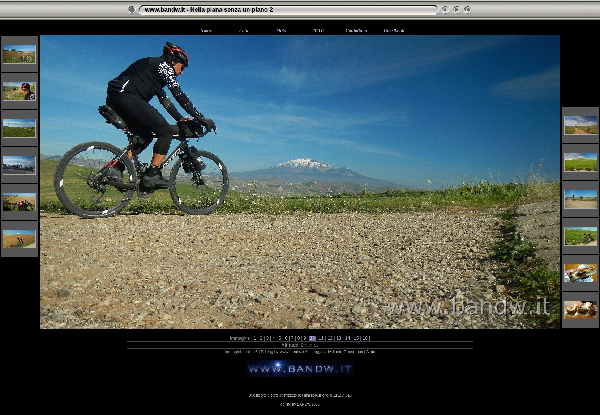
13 (339, 338)
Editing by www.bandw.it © (284, 351)
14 (347, 338)
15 (356, 338)
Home (206, 30)
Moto (281, 30)
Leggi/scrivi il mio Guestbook (337, 351)
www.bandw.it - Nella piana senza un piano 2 (209, 9)
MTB (319, 30)
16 (365, 338)
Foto (243, 30)
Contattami (356, 30)
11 (321, 338)
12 (330, 338)
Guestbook (393, 30)
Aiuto (371, 351)
